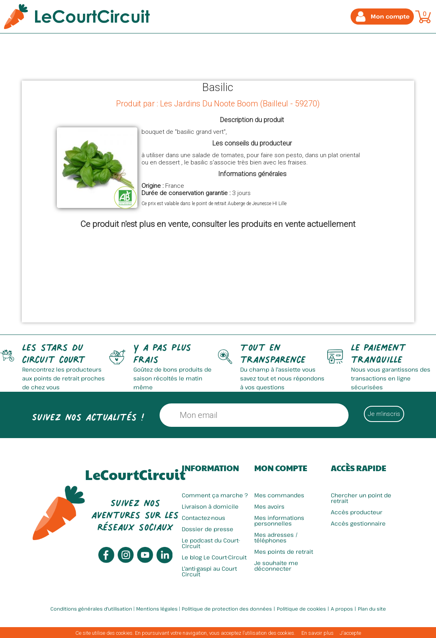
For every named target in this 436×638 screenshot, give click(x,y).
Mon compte (280, 468)
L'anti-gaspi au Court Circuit (209, 571)
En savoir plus (317, 633)
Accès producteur (356, 512)
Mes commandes (279, 495)
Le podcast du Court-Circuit (211, 543)
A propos (342, 608)
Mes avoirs (269, 506)
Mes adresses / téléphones (276, 537)
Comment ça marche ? (215, 495)
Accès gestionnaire (358, 523)
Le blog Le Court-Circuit (214, 557)
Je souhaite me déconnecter (276, 565)
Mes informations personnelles (279, 520)
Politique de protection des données (227, 608)
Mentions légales (157, 608)
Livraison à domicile (210, 506)
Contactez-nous (203, 518)
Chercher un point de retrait (361, 498)
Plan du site (372, 608)
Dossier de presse (207, 529)
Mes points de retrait (283, 551)
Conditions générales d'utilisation (91, 608)
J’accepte (350, 633)
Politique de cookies (301, 608)
